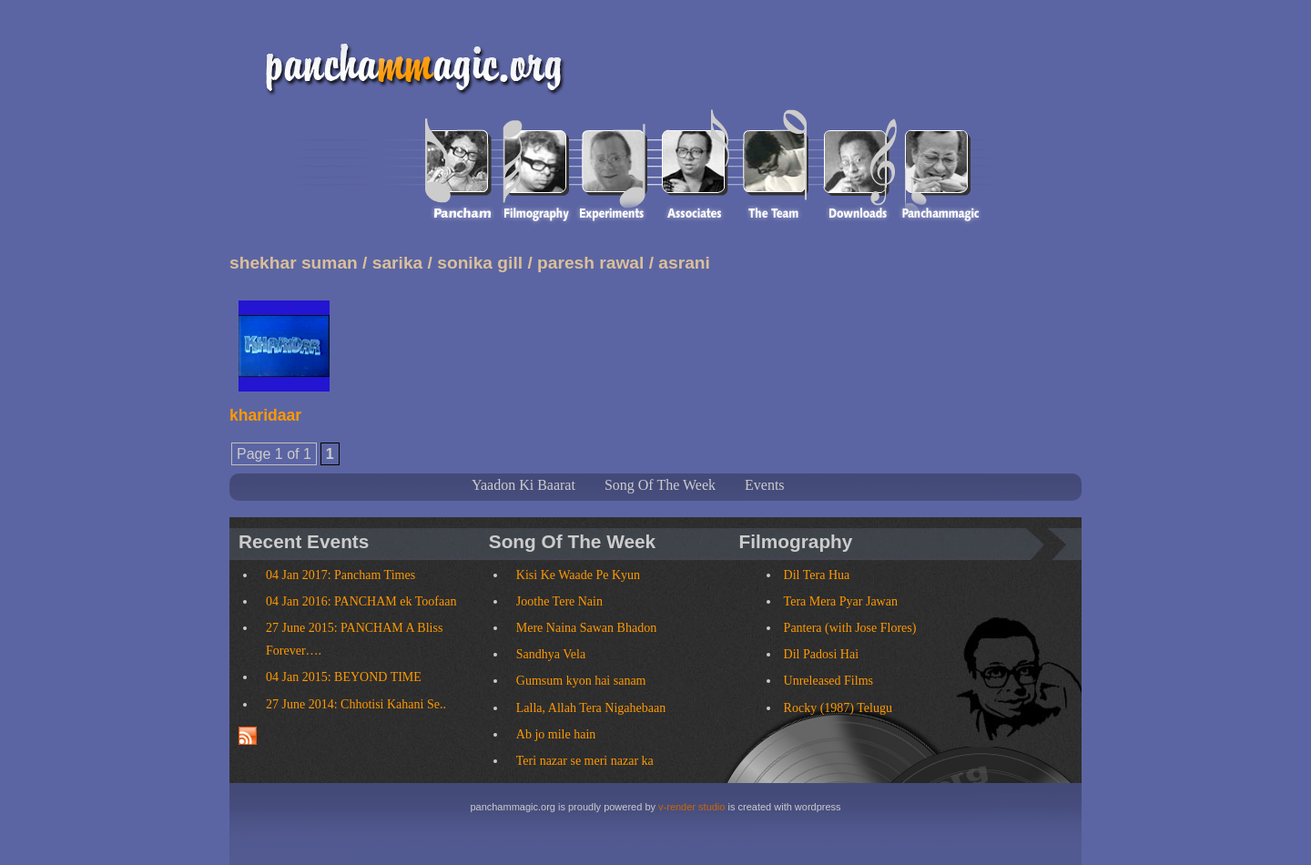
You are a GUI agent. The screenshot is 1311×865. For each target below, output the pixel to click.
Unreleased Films (828, 680)
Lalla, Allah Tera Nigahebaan (591, 708)
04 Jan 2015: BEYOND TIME (344, 677)
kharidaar (265, 415)
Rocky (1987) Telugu (838, 708)
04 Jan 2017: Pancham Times (340, 575)
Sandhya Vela (550, 654)
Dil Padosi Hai (821, 654)
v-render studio (691, 806)
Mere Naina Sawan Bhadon (586, 628)
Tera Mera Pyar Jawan (841, 601)
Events (765, 485)
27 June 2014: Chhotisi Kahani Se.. (356, 704)
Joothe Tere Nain (559, 601)
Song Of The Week (660, 485)
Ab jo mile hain (556, 734)
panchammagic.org (407, 66)
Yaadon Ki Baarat (523, 485)
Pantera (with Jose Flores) (850, 628)
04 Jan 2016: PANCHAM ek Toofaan (361, 601)
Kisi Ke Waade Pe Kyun (578, 575)
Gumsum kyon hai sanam (581, 680)
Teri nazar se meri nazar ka (585, 761)
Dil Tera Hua (817, 575)
